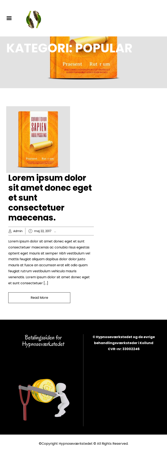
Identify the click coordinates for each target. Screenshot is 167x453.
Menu (10, 18)
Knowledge (85, 231)
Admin (18, 231)
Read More (39, 297)
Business (69, 231)
